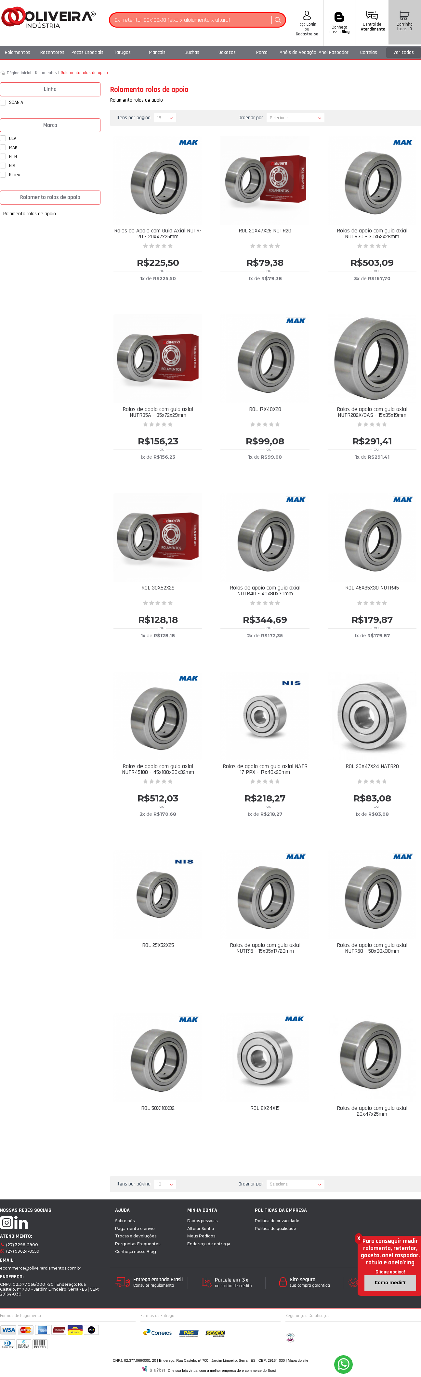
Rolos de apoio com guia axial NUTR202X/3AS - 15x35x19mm (372, 412)
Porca (262, 52)
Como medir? (390, 1282)
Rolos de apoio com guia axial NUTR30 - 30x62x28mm (372, 233)
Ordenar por (251, 118)
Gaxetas (227, 52)
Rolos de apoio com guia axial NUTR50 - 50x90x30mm (372, 948)
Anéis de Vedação (298, 52)
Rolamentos (17, 52)
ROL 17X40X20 (265, 409)
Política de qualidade (275, 1228)
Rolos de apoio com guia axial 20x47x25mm (372, 1111)
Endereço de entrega (208, 1243)
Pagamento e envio (135, 1228)
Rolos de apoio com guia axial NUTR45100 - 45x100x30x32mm (158, 769)
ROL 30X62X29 (158, 587)
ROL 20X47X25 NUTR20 (265, 230)
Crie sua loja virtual (183, 1370)
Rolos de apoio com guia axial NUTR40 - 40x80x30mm (265, 590)
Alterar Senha (200, 1228)
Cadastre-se (307, 34)
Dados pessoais (202, 1220)
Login (311, 24)
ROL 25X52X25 (158, 945)
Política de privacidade (277, 1220)
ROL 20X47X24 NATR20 (372, 766)
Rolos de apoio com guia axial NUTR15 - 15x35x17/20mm (265, 948)
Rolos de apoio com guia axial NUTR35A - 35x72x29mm (158, 412)
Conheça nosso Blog (135, 1251)
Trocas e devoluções (135, 1236)
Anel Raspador (334, 52)
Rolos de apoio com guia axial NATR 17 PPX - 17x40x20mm (265, 769)
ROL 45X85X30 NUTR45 (372, 587)
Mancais (157, 52)
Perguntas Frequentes (137, 1243)
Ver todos (403, 52)
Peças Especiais (87, 52)
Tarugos (122, 52)
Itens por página (134, 118)
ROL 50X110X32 (158, 1108)
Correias (368, 52)
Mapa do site (298, 1360)
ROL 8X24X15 (265, 1108)
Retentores (52, 52)
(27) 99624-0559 (22, 1251)
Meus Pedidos (201, 1236)
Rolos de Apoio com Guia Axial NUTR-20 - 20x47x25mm (158, 233)
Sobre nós (125, 1220)
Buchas (192, 52)
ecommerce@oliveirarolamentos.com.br (40, 1268)
